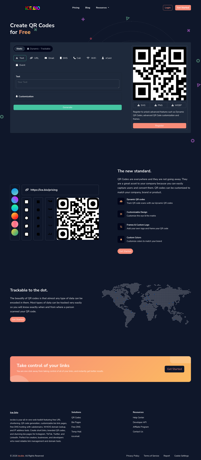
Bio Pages (76, 422)
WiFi (91, 58)
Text (20, 58)
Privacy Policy (132, 455)
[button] (67, 96)
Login (168, 7)
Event (20, 65)
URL (34, 58)
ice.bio (21, 455)
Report (167, 455)
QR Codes (76, 417)
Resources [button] (101, 7)
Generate (67, 107)
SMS (64, 58)
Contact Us (138, 431)
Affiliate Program (141, 427)
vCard (106, 58)
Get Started (183, 7)
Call (77, 58)
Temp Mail (76, 431)
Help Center (138, 417)
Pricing (75, 7)
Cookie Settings (181, 455)
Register (159, 125)
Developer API (140, 422)
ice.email (75, 436)
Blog (87, 7)
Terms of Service (151, 455)
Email (49, 58)
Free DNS (75, 427)
